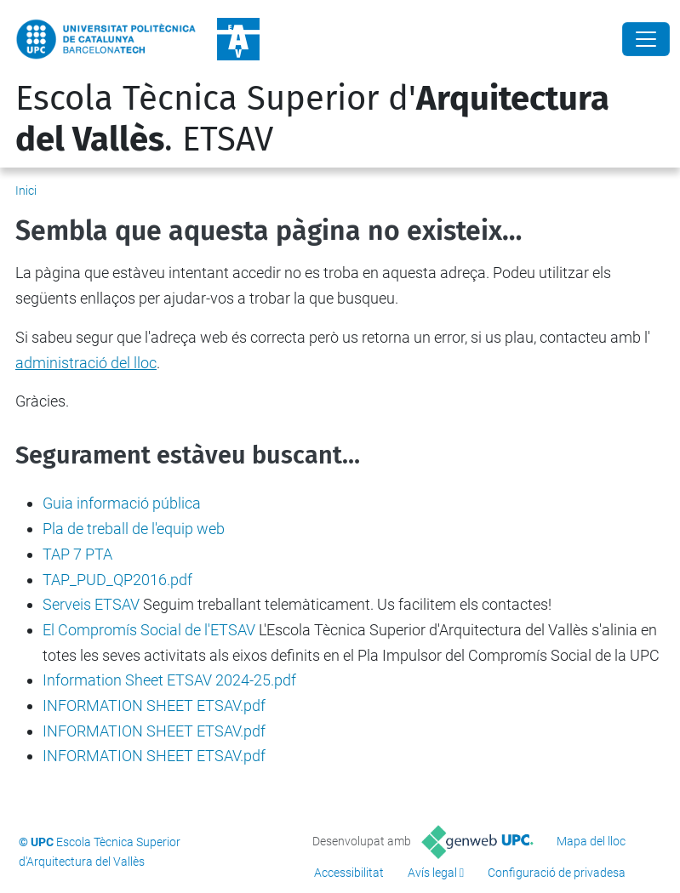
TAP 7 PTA (77, 554)
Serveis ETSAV (91, 604)
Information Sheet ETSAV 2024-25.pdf (169, 680)
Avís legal (432, 872)
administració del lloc (86, 363)
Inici (26, 190)
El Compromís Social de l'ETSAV (149, 630)
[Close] (646, 39)
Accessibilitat (349, 872)
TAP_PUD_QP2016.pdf (117, 580)
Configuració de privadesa (557, 872)
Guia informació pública (122, 503)
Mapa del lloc (591, 841)
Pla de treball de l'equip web (134, 529)
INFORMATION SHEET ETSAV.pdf (154, 705)
